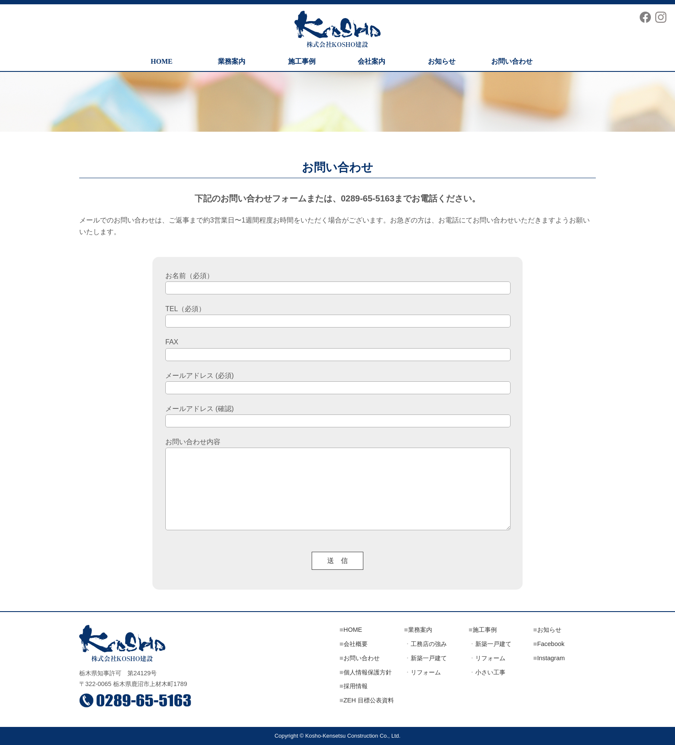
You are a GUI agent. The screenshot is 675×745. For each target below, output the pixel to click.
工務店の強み (429, 643)
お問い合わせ (512, 61)
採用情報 (356, 686)
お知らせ (441, 61)
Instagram (551, 658)
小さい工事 (490, 672)
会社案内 (371, 61)
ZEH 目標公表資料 (369, 700)
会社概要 (356, 643)
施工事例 (302, 61)
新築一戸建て (429, 658)
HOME (162, 61)
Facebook (550, 643)
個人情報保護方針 (368, 672)
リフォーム (426, 672)
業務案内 (231, 61)
